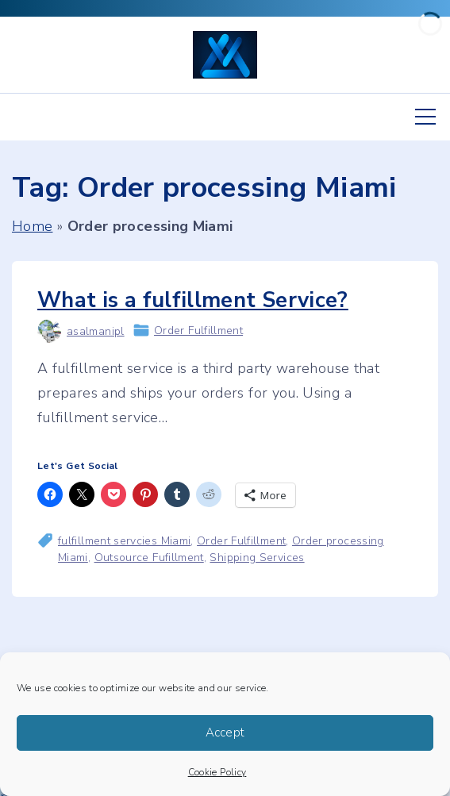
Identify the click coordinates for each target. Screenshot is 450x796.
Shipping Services (257, 557)
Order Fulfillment (198, 330)
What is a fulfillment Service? (192, 300)
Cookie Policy (217, 772)
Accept (225, 732)
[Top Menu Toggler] (425, 116)
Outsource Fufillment (149, 557)
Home (32, 226)
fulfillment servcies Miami (124, 540)
